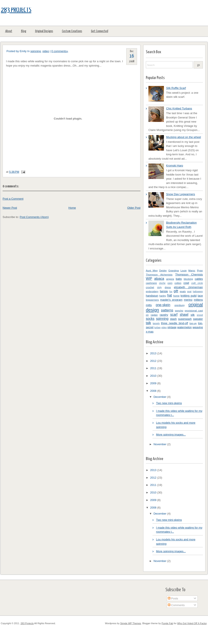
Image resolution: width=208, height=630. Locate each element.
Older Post (133, 207)
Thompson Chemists (189, 274)
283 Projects (16, 10)
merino (188, 299)
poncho (179, 310)
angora (170, 278)
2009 (153, 383)
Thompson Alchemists (159, 274)
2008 (153, 390)
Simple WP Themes (130, 623)
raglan (154, 314)
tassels (156, 323)
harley (162, 295)
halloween (198, 291)
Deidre (162, 270)
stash (173, 318)
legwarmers (152, 299)
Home (72, 207)
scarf (173, 314)
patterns (167, 310)
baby (179, 278)
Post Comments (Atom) (34, 217)
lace (200, 295)
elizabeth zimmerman (188, 287)
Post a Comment (13, 198)
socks (150, 318)
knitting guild (189, 295)
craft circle (197, 283)
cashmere (151, 283)
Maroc (191, 270)
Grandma (173, 270)
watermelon (184, 327)
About (8, 31)
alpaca (159, 278)
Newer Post (10, 207)
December (160, 396)
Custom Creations (72, 31)
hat (169, 295)
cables (199, 278)
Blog (23, 31)
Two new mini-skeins (169, 403)
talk (148, 323)
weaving (198, 327)
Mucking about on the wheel (183, 137)
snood (200, 315)
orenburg (179, 305)
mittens (198, 299)
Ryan (200, 270)
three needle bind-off (174, 323)
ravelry (164, 314)
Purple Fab (167, 623)
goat (189, 291)
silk (193, 314)
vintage (171, 327)
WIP (149, 278)
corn (170, 283)
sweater (198, 318)
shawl (184, 314)
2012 (153, 360)
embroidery (152, 291)
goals (183, 291)
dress (168, 287)
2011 (153, 368)
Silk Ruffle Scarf (176, 88)
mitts (149, 305)
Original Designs (44, 31)
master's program (171, 299)
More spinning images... (171, 434)
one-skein (163, 305)
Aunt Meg (152, 270)
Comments (176, 605)
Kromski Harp (174, 165)
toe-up (193, 323)
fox (170, 291)
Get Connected (99, 31)
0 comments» (59, 51)
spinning (35, 51)
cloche (162, 283)
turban (157, 327)
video (45, 51)
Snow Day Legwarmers (180, 194)
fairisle (164, 291)
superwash (185, 318)
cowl (186, 283)
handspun (152, 295)
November (160, 444)
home (176, 295)
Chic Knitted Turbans (179, 108)
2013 (153, 353)
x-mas (149, 331)
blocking (188, 278)
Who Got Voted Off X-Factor (192, 623)
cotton (177, 283)
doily (159, 287)
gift (176, 291)
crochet (150, 287)
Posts (173, 598)
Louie (183, 270)
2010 (153, 375)
